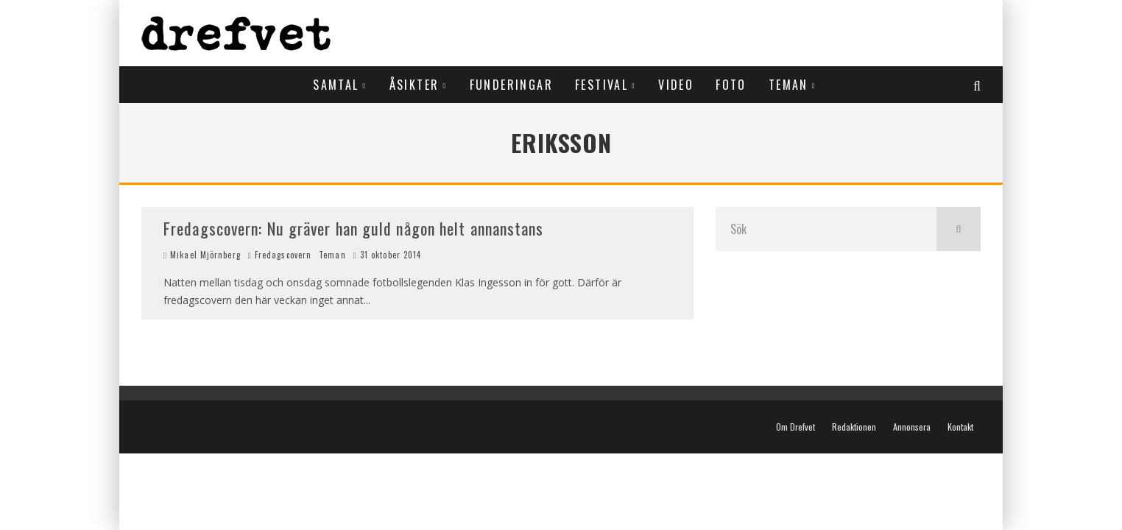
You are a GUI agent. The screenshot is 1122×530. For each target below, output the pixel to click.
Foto (731, 84)
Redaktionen (854, 427)
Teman (788, 84)
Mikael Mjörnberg (202, 255)
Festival (601, 84)
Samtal (336, 84)
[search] (958, 229)
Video (676, 84)
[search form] (826, 229)
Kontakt (960, 427)
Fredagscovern (283, 255)
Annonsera (912, 427)
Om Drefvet (795, 427)
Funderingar (511, 84)
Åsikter (414, 84)
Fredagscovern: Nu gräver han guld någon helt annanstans (353, 228)
